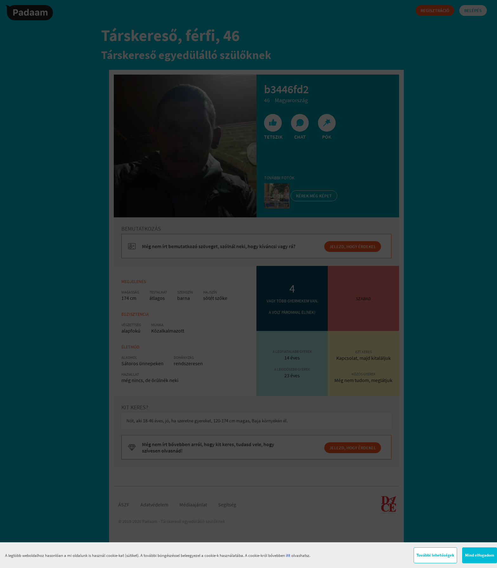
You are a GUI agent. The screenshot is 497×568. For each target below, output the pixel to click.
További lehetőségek (435, 555)
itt (288, 555)
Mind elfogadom (479, 555)
